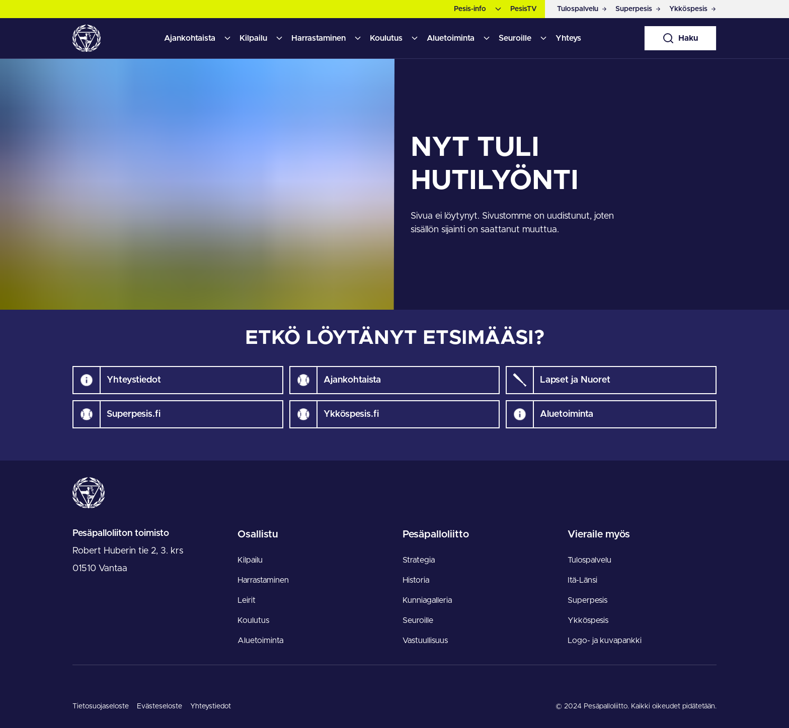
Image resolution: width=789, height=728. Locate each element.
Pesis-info (470, 9)
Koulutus (386, 38)
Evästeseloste (159, 706)
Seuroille (515, 38)
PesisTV (523, 9)
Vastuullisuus (425, 640)
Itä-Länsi (582, 580)
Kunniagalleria (427, 600)
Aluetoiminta (451, 38)
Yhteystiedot (210, 706)
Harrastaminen (318, 38)
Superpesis (587, 600)
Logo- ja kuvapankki (605, 640)
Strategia (419, 560)
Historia (416, 580)
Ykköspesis (588, 620)
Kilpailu (253, 38)
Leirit (247, 600)
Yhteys (568, 38)
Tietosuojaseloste (100, 706)
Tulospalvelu (589, 560)
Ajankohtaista (189, 38)
